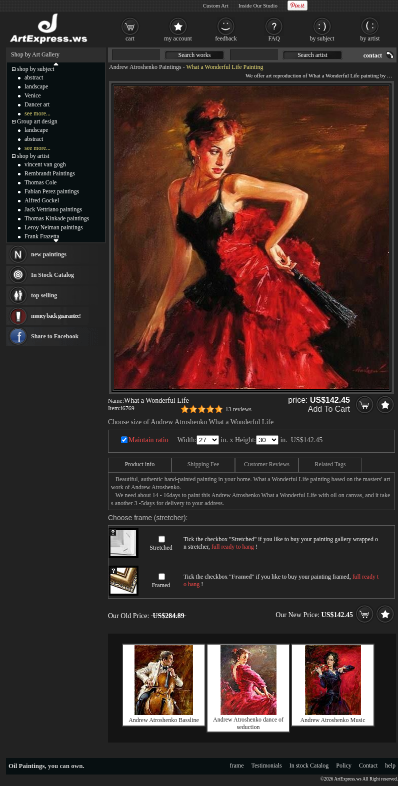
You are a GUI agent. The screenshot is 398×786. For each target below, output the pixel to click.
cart (130, 38)
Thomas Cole (40, 182)
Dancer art (37, 104)
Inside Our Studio (258, 5)
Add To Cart (329, 409)
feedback (225, 38)
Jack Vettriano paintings (53, 209)
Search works (194, 54)
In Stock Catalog (52, 274)
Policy (344, 765)
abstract (33, 77)
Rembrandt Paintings (49, 173)
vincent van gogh (45, 164)
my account (178, 38)
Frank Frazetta (42, 236)
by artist (370, 38)
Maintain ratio (148, 440)
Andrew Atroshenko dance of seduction (248, 723)
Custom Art (215, 5)
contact (373, 55)
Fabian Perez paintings (51, 191)
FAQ (274, 38)
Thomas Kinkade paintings (56, 218)
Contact (368, 765)
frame (237, 765)
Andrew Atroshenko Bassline (163, 720)
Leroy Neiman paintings (53, 227)
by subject (322, 38)
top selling (44, 295)
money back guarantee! (55, 315)
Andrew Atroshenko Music (333, 720)
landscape (36, 86)
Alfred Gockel (41, 200)
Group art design (37, 121)
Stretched (161, 547)
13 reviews (239, 409)
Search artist (313, 54)
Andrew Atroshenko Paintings (145, 66)
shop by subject (35, 68)
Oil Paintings (26, 766)
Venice (32, 95)
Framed (161, 585)
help (390, 765)
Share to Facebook (54, 336)
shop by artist (33, 155)
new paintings (48, 254)
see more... (37, 113)
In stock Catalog (309, 765)
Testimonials (267, 765)
